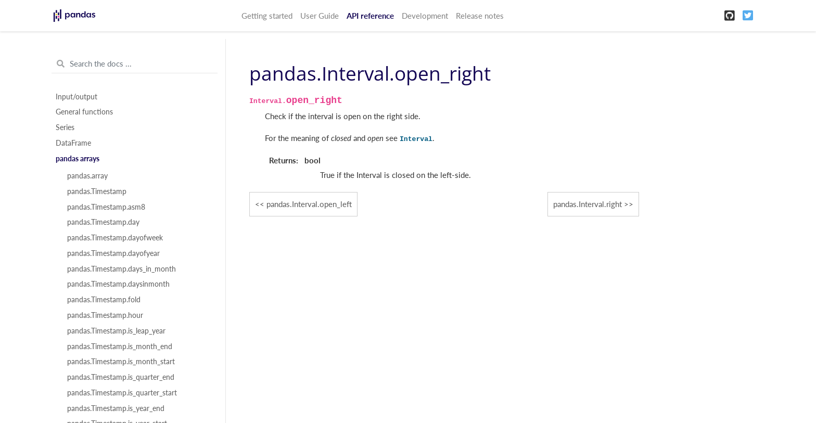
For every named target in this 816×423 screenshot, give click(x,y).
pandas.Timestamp (96, 191)
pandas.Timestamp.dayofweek (115, 238)
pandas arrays (77, 159)
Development (425, 15)
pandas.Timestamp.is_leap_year (116, 331)
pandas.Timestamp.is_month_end (119, 346)
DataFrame (73, 143)
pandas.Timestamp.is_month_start (121, 361)
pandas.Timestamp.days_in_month (121, 269)
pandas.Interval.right (587, 204)
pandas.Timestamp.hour (105, 315)
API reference (370, 15)
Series (65, 127)
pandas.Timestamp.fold (104, 300)
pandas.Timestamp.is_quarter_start (122, 393)
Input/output (76, 97)
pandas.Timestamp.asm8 (106, 207)
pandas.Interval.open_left (309, 204)
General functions (84, 112)
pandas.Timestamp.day (103, 222)
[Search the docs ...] (135, 64)
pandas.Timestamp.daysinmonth (118, 284)
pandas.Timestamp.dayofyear (113, 253)
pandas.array (87, 176)
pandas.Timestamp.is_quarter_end (120, 377)
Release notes (480, 15)
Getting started (266, 15)
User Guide (319, 15)
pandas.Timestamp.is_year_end (115, 408)
